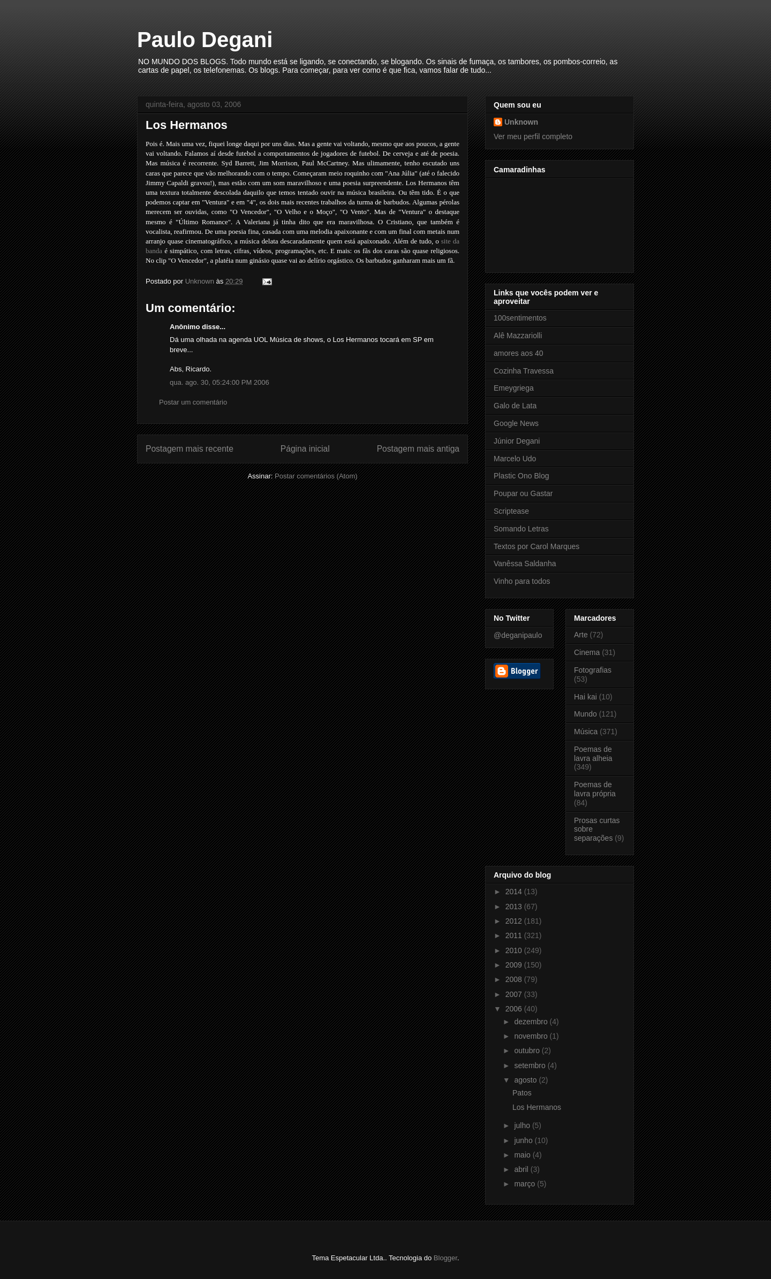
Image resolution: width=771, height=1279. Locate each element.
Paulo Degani (205, 39)
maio (523, 1155)
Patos (522, 1092)
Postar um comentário (193, 402)
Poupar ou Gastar (523, 493)
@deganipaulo (518, 635)
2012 (514, 921)
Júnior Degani (517, 441)
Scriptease (511, 511)
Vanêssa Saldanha (525, 563)
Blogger (445, 1258)
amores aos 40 (518, 353)
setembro (530, 1065)
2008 (514, 979)
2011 (514, 935)
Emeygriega (514, 388)
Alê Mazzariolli (518, 335)
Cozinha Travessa (524, 371)
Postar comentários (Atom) (316, 476)
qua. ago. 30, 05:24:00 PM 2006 (219, 382)
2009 (514, 965)
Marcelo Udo (515, 458)
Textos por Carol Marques (536, 546)
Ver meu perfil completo (533, 136)
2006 (514, 1008)
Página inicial (305, 448)
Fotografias (592, 670)
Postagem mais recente (189, 448)
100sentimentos (520, 318)
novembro (531, 1036)
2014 (514, 891)
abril (522, 1169)
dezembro (531, 1021)
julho (523, 1125)
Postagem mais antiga (418, 448)
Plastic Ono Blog (521, 475)
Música (586, 731)
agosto (526, 1080)
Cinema (587, 652)
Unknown (521, 122)
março (525, 1183)
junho (524, 1140)
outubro (527, 1050)
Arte (581, 634)
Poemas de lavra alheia (593, 754)
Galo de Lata (515, 405)
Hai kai (585, 696)
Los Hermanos (536, 1107)
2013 (514, 906)
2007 (514, 994)
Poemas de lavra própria (595, 789)
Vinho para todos (522, 581)
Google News (516, 423)
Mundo (585, 714)
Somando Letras (521, 528)
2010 (514, 950)
